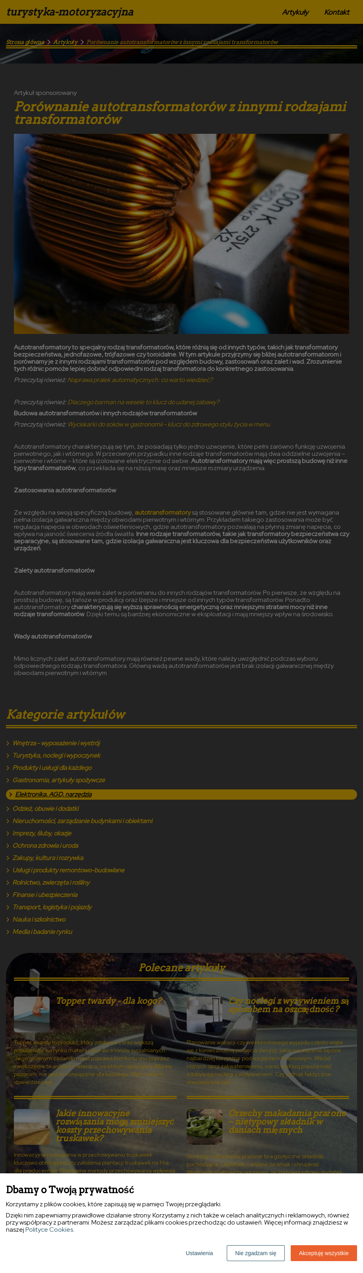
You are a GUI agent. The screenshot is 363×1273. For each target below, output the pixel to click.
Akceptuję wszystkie (324, 1253)
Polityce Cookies (49, 1229)
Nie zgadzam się (255, 1253)
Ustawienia (199, 1253)
